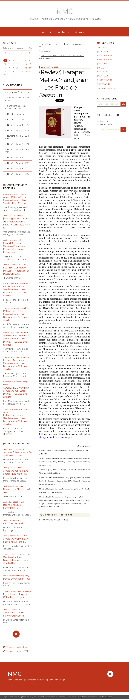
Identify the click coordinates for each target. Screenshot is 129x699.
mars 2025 (102, 71)
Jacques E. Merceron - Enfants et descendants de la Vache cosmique (61, 56)
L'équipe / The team (16, 119)
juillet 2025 (102, 63)
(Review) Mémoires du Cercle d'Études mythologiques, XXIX (61, 45)
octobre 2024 (103, 83)
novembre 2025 (104, 59)
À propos (80, 32)
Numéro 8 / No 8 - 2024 (18, 168)
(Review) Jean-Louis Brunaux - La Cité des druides (15, 292)
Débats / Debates (15, 114)
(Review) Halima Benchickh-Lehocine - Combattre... (15, 560)
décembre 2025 (104, 55)
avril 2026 (101, 47)
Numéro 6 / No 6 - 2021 (18, 157)
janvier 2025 (102, 75)
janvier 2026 (102, 51)
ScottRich (8, 267)
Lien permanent (48, 515)
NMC (64, 11)
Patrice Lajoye (11, 311)
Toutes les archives (106, 88)
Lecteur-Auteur (11, 286)
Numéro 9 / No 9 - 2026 (18, 174)
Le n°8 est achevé (13, 523)
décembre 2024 (104, 79)
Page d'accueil (45, 51)
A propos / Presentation (18, 92)
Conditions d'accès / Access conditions (15, 107)
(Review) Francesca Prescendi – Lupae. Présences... (14, 249)
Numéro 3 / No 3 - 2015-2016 (17, 137)
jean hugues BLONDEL (15, 218)
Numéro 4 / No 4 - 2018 (18, 144)
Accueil (46, 32)
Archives (63, 32)
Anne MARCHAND (13, 197)
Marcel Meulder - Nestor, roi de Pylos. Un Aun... (16, 270)
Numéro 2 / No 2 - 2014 (18, 130)
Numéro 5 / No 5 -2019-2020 (17, 151)
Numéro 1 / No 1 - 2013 (18, 125)
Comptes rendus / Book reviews (17, 99)
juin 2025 (101, 67)
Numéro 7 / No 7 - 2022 (18, 163)
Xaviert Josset (11, 243)
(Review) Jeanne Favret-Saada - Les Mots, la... (17, 224)
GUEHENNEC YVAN (14, 335)
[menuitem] (47, 31)
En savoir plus (107, 697)
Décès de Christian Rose (16, 578)
